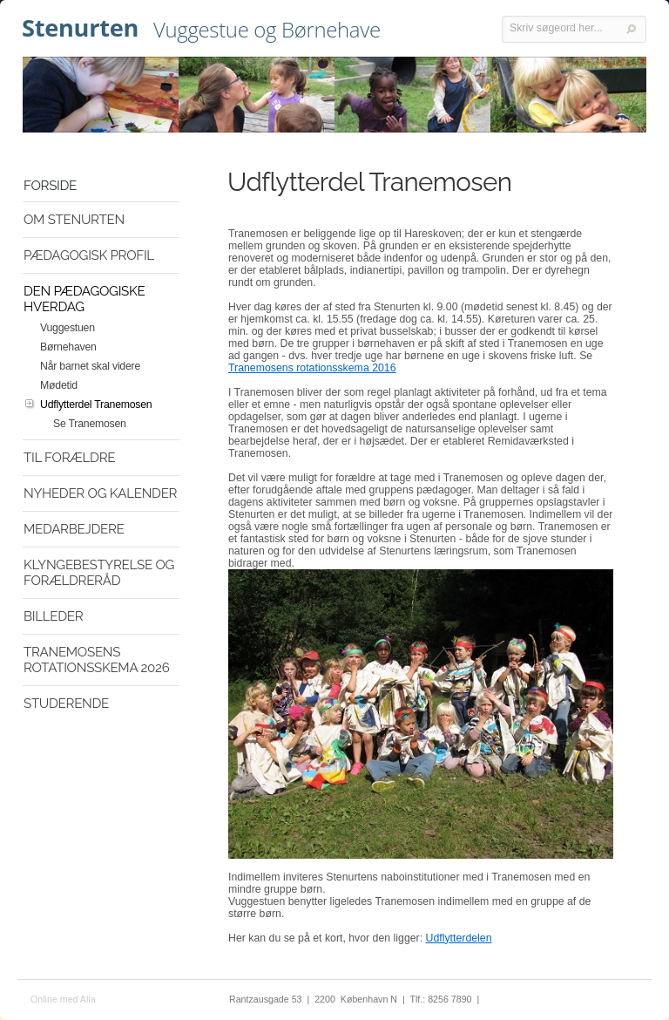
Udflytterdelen (459, 938)
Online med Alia (63, 999)
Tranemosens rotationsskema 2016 (312, 368)
